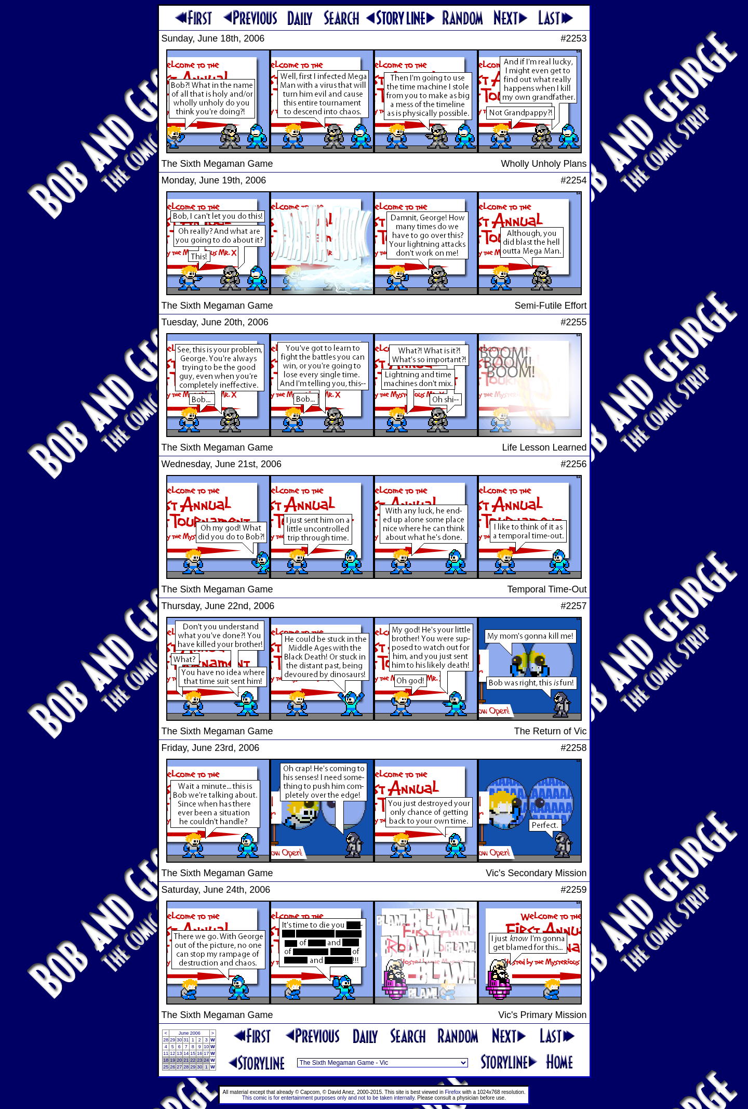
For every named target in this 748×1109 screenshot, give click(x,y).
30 (179, 1039)
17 (206, 1053)
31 (186, 1039)
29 (172, 1039)
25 (165, 1067)
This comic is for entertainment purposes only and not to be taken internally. (329, 1098)
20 (179, 1060)
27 (179, 1067)
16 (199, 1053)
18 (165, 1060)
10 (206, 1046)
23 (199, 1060)
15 (192, 1053)
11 (165, 1053)
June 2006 (190, 1033)
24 (206, 1060)
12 (172, 1053)
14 (186, 1053)
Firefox (453, 1092)
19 (172, 1060)
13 (179, 1053)
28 (165, 1039)
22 (192, 1060)
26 (172, 1067)
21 (186, 1060)
